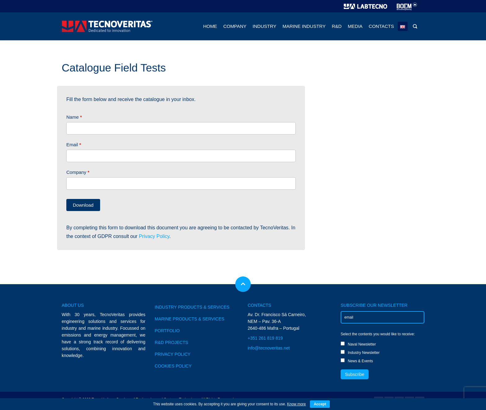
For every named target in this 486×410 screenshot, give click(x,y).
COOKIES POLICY (173, 366)
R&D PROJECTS (171, 342)
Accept (320, 404)
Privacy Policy (154, 236)
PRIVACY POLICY (172, 354)
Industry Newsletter (360, 352)
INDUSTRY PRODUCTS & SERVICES (192, 307)
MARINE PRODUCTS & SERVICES (189, 318)
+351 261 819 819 (265, 338)
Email (73, 144)
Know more (296, 404)
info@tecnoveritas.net (269, 348)
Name (74, 117)
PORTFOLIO (167, 330)
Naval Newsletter (358, 344)
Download (83, 205)
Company (77, 172)
